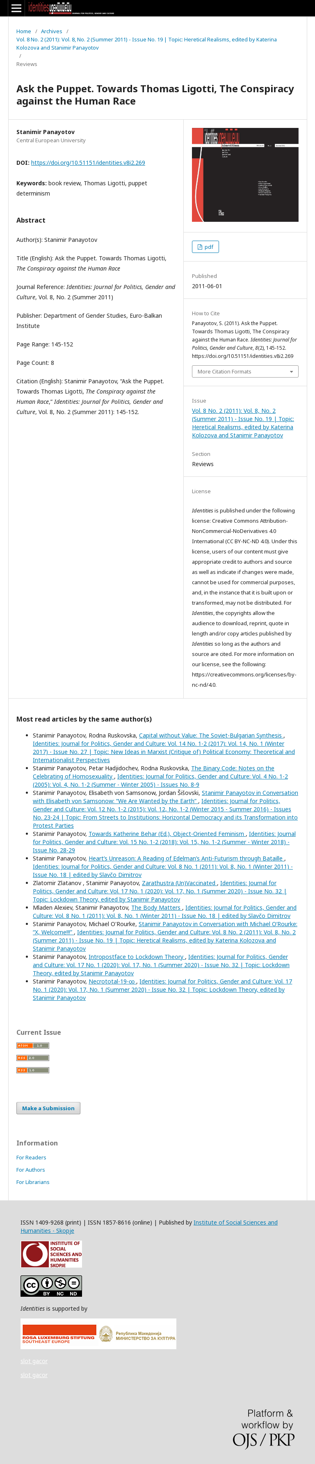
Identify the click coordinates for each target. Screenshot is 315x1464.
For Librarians (33, 1182)
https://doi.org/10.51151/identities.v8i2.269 (88, 162)
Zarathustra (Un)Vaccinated (179, 883)
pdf (208, 246)
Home (23, 31)
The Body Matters (156, 907)
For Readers (31, 1157)
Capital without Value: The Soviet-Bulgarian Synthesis (211, 735)
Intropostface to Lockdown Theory (137, 957)
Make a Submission (48, 1108)
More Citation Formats (224, 371)
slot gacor (34, 1361)
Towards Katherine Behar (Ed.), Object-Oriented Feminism (167, 834)
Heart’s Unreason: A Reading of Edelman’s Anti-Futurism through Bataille (186, 858)
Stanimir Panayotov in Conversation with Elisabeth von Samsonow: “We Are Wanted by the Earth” (165, 797)
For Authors (30, 1169)
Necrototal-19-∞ (112, 981)
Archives (51, 31)
